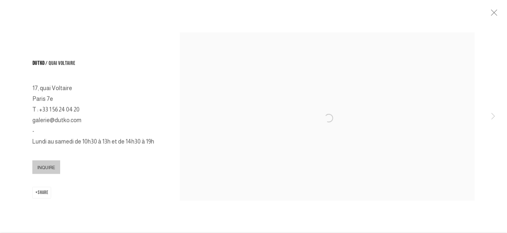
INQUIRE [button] (46, 168)
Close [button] (493, 14)
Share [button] (43, 194)
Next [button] (493, 116)
